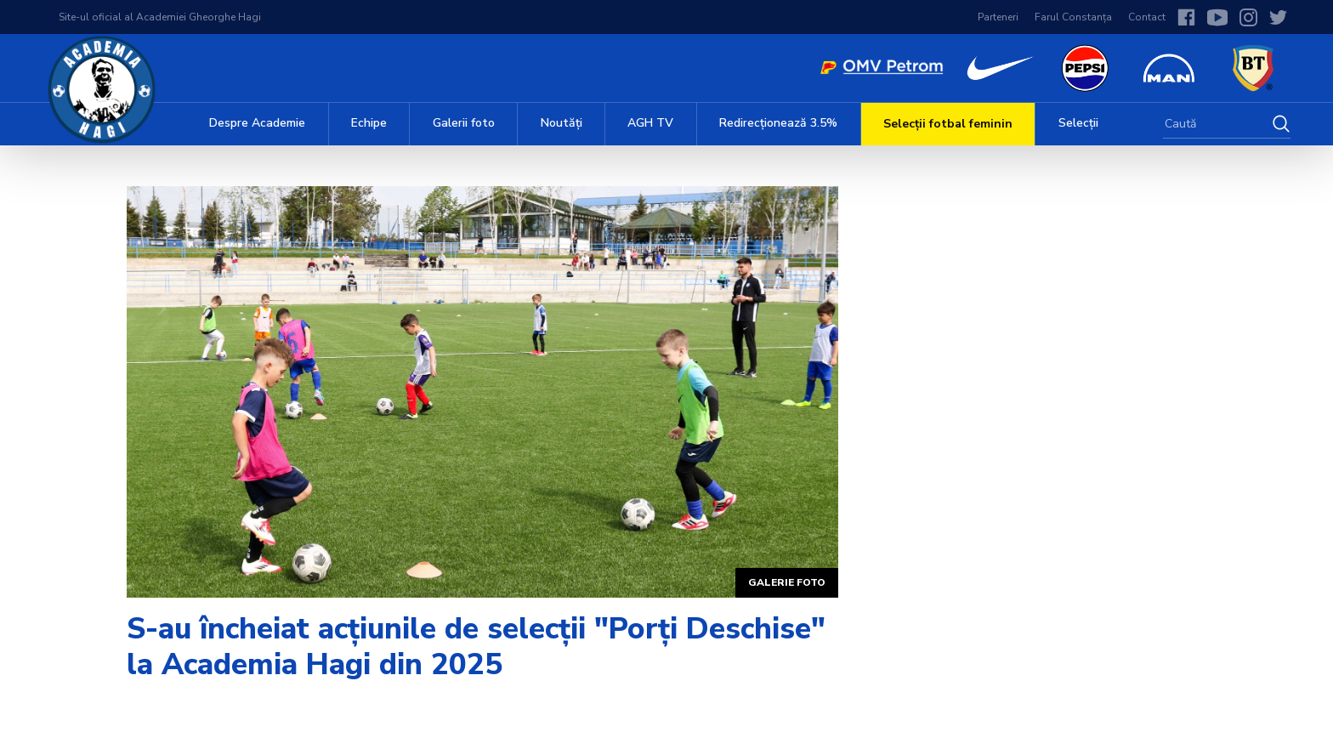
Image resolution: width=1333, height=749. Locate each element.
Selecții (1078, 123)
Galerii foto (464, 123)
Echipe (369, 123)
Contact (1147, 17)
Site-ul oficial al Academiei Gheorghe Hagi (160, 17)
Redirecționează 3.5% (778, 123)
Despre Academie (257, 123)
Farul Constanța (1073, 17)
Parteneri (998, 17)
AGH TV (650, 123)
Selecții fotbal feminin (948, 124)
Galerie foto (786, 582)
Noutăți (561, 123)
